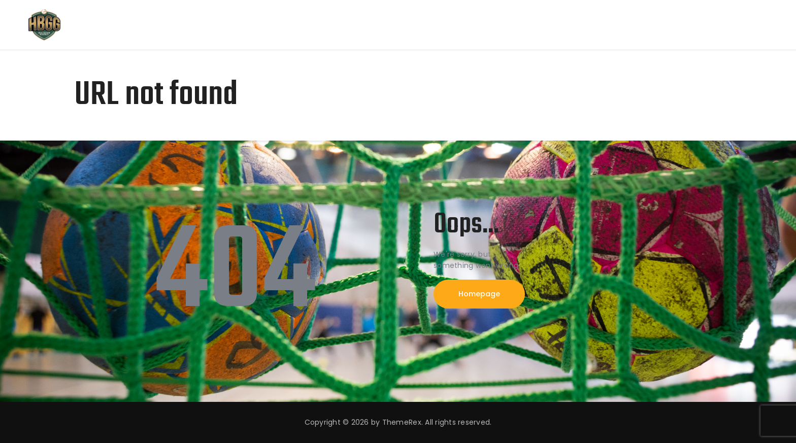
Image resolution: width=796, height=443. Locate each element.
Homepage (479, 294)
